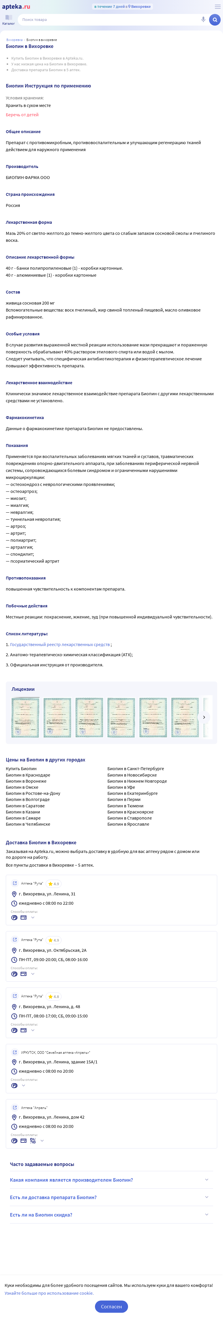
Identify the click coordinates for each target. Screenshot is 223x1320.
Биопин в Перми (124, 799)
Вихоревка (14, 39)
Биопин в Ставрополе (129, 818)
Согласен (111, 1313)
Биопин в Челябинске (28, 824)
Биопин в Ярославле (128, 824)
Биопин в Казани (23, 812)
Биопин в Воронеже (26, 781)
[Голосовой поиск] (203, 19)
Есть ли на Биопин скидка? (110, 1214)
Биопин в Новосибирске (132, 775)
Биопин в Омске (22, 787)
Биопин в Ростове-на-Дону (33, 793)
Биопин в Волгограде (28, 799)
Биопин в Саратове (25, 806)
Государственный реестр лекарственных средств (60, 644)
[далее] (203, 717)
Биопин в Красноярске (130, 812)
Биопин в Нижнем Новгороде (137, 781)
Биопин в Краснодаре (28, 775)
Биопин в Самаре (23, 818)
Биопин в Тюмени (125, 806)
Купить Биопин (21, 768)
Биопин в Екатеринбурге (132, 793)
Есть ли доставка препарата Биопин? (110, 1197)
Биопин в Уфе (121, 787)
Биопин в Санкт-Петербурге (135, 768)
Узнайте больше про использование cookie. (49, 1300)
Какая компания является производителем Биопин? (110, 1179)
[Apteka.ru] (16, 6)
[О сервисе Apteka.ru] (218, 7)
